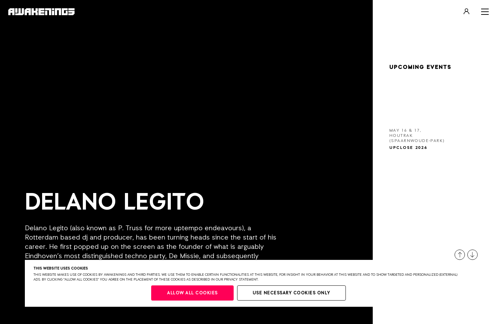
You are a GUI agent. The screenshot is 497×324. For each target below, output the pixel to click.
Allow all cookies (192, 293)
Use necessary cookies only (291, 293)
